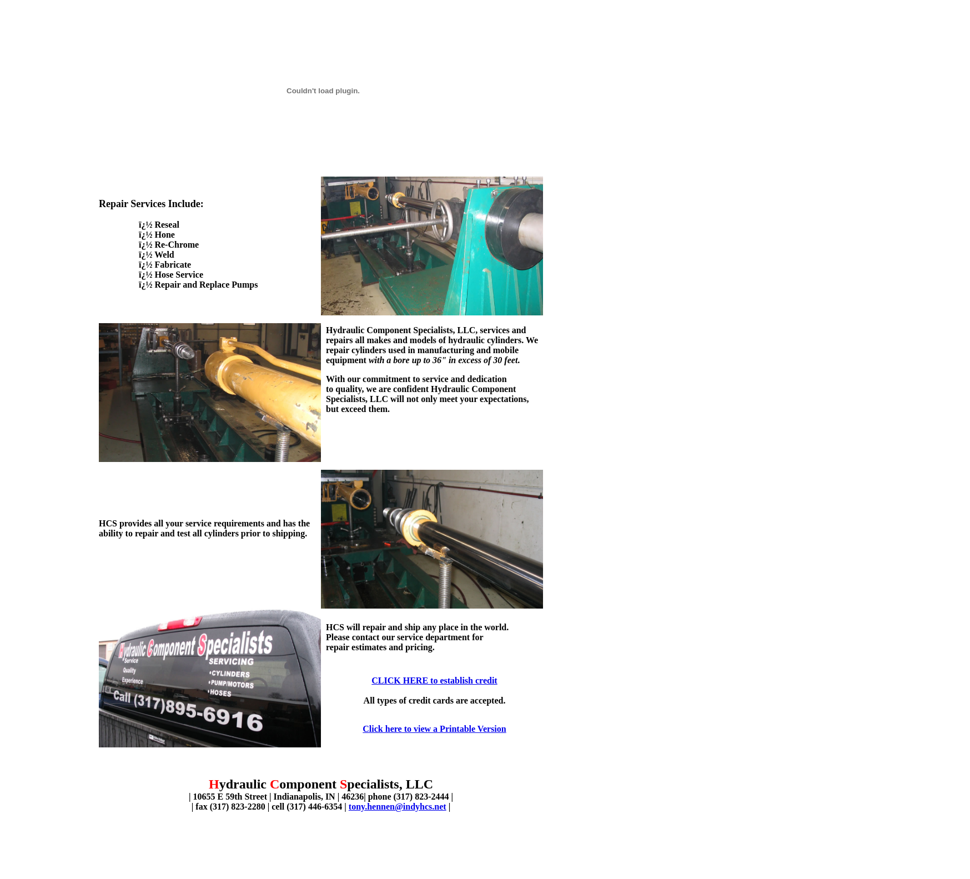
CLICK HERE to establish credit (434, 680)
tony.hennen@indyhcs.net (397, 806)
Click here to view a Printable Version (434, 729)
